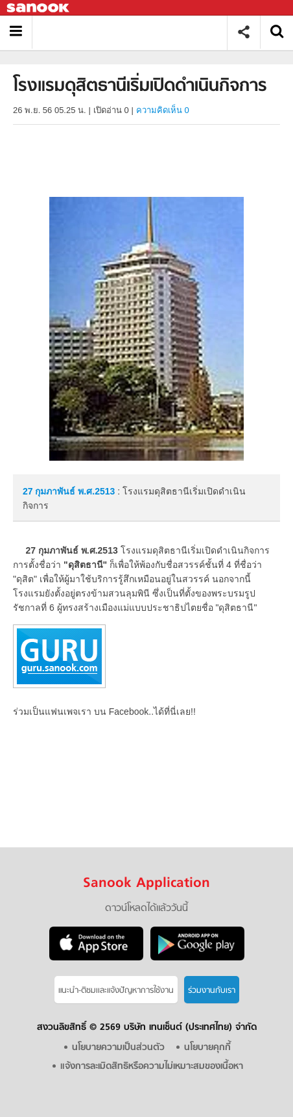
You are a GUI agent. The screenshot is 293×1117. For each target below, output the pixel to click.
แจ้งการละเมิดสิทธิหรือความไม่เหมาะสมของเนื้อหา (151, 1066)
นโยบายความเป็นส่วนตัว (118, 1047)
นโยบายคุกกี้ (207, 1047)
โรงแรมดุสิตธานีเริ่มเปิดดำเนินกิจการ (134, 32)
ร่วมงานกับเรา (211, 990)
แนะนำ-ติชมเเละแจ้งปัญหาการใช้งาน (116, 990)
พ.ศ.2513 (96, 491)
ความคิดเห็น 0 (162, 110)
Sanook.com (38, 8)
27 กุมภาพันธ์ (50, 491)
